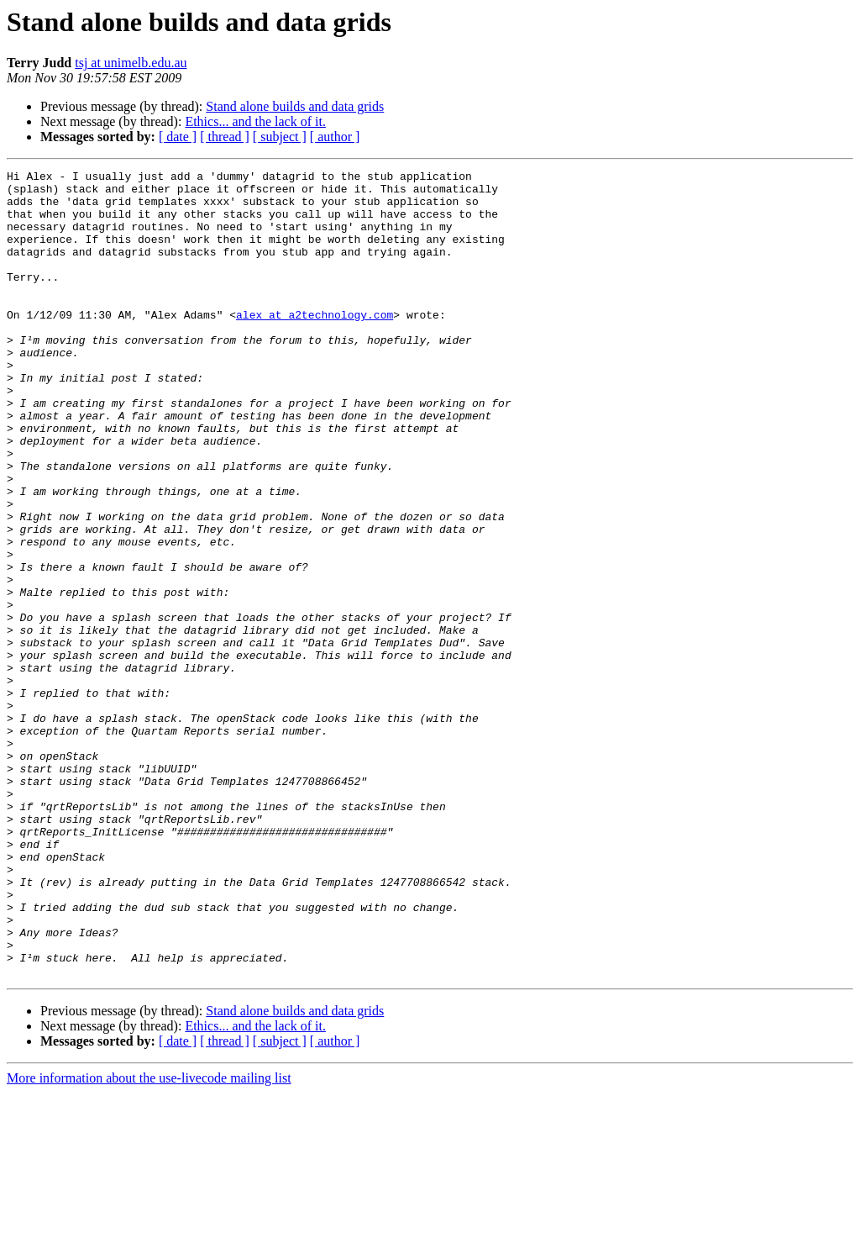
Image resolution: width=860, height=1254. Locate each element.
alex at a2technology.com (314, 344)
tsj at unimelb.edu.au (130, 62)
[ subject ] (280, 136)
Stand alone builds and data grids (295, 106)
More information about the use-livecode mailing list (149, 1239)
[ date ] (178, 136)
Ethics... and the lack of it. (255, 121)
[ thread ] (224, 136)
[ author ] (335, 136)
